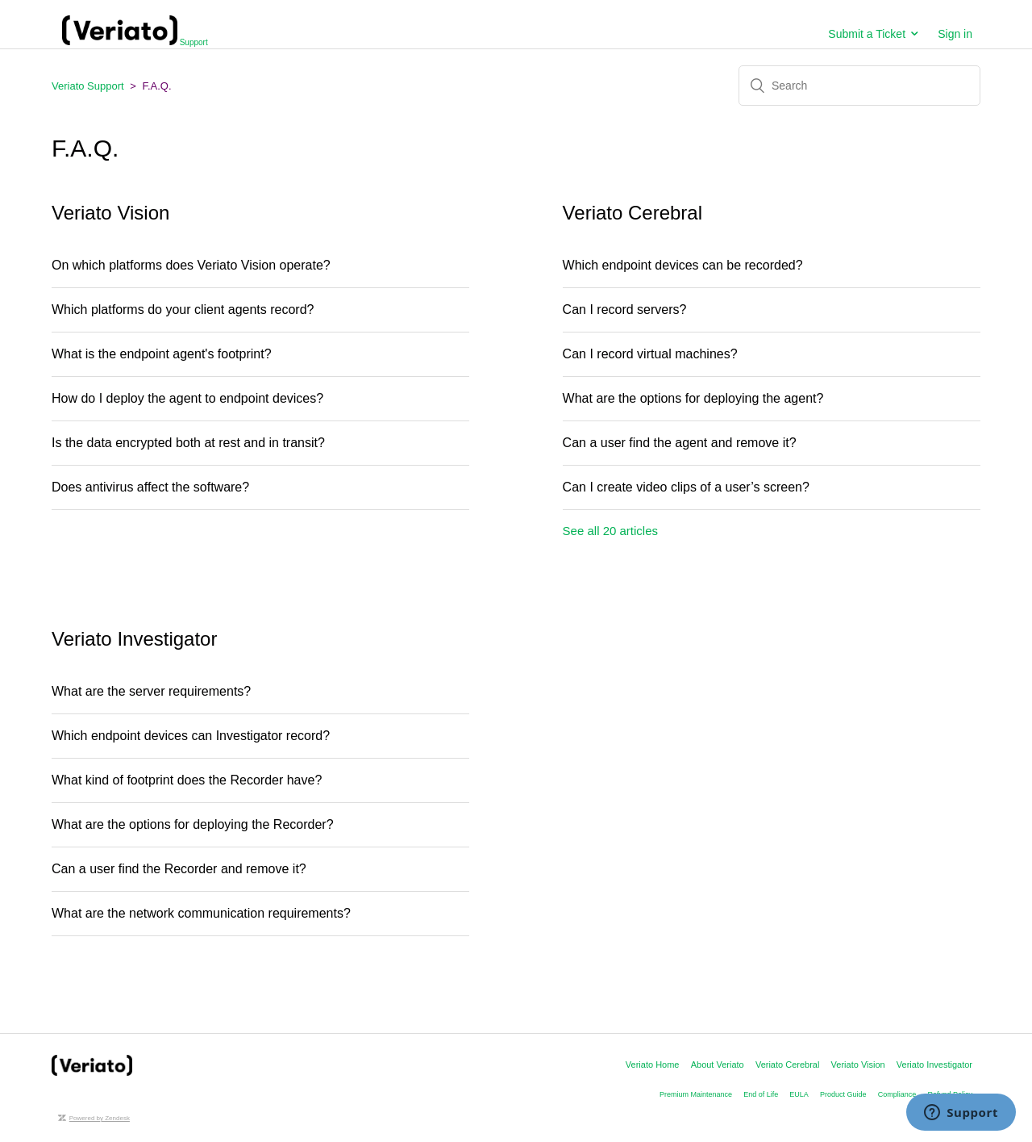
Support (135, 42)
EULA (799, 1094)
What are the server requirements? (151, 691)
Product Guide (843, 1094)
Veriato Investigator (934, 1064)
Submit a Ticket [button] (866, 33)
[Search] (859, 85)
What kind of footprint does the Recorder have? (187, 780)
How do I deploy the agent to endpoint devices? (187, 398)
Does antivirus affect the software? (150, 487)
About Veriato (717, 1064)
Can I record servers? (625, 309)
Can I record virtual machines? (654, 354)
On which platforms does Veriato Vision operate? (195, 265)
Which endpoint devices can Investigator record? (191, 736)
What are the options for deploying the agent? (693, 398)
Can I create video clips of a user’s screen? (686, 487)
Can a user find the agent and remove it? (680, 443)
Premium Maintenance (696, 1094)
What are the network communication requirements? (206, 913)
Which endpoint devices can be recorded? (683, 265)
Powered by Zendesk (99, 1118)
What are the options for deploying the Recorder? (196, 824)
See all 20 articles (610, 531)
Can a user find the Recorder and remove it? (179, 869)
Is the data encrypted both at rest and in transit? (188, 443)
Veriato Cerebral (787, 1064)
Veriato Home (653, 1064)
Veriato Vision (858, 1064)
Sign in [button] (955, 33)
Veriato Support (88, 86)
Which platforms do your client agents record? (183, 309)
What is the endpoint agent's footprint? (163, 354)
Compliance (897, 1094)
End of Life (760, 1094)
